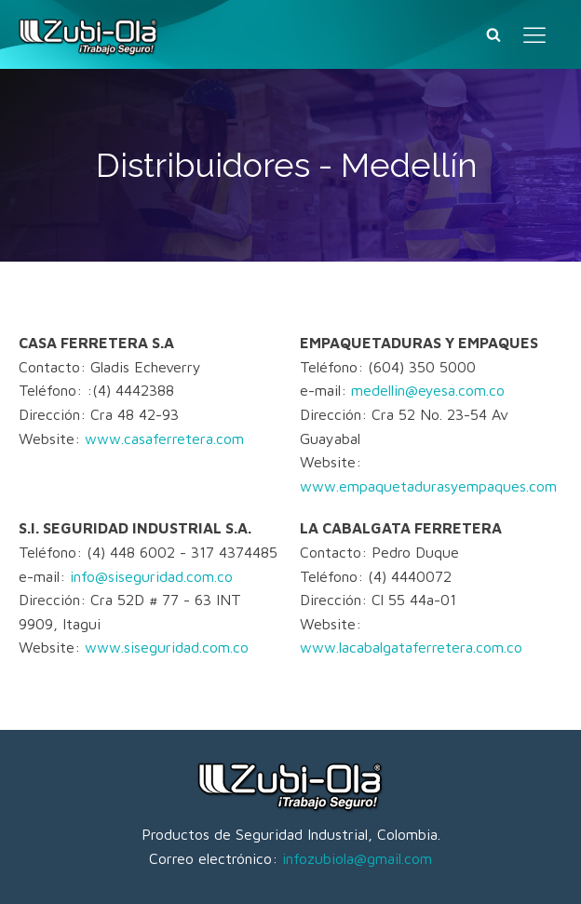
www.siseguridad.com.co (167, 647)
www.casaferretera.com (164, 438)
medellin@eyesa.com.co (428, 390)
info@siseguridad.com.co (151, 576)
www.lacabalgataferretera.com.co (411, 647)
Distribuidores (203, 164)
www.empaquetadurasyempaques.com (428, 486)
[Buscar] (493, 34)
